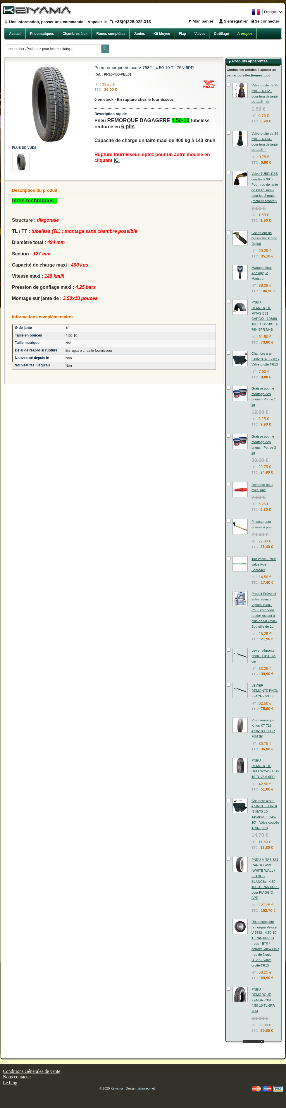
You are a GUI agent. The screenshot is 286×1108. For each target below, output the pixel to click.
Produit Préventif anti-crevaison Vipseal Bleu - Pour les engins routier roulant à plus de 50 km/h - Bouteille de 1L (264, 610)
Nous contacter (17, 1076)
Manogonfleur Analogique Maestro (261, 273)
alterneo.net (146, 1088)
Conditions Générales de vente (31, 1071)
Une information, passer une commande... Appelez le (80, 22)
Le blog (10, 1082)
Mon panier (202, 21)
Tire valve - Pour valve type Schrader (263, 564)
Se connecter (267, 21)
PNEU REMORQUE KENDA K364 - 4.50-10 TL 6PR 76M (263, 1000)
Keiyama (117, 1088)
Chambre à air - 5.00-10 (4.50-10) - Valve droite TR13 (265, 359)
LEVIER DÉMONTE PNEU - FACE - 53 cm (264, 691)
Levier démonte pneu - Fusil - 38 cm (263, 656)
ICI (117, 160)
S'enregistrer (236, 21)
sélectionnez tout (256, 75)
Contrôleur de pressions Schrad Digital (264, 238)
